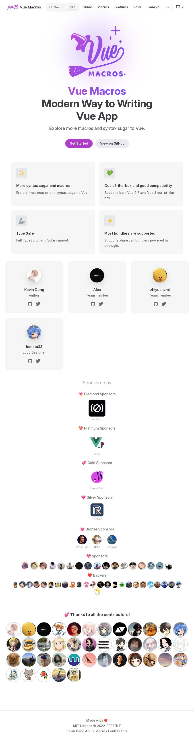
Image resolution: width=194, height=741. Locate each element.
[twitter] (38, 304)
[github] (30, 304)
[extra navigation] (167, 7)
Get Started (79, 143)
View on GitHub (112, 143)
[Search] (63, 7)
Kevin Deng (75, 731)
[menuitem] (178, 7)
